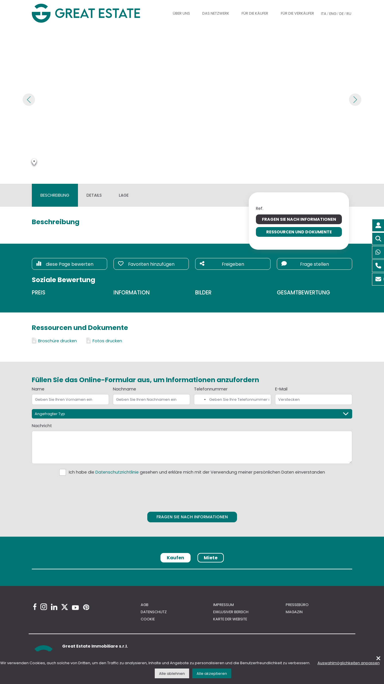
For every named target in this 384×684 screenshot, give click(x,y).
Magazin (294, 612)
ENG (332, 13)
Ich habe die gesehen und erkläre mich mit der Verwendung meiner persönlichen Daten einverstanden (197, 472)
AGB (144, 604)
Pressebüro (297, 604)
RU (348, 13)
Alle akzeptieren (212, 673)
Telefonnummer (211, 389)
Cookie (148, 619)
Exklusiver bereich (230, 612)
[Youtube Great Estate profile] (75, 607)
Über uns (181, 13)
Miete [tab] (211, 557)
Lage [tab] (124, 195)
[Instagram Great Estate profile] (43, 606)
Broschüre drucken (54, 341)
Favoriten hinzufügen (146, 264)
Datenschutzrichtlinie (117, 472)
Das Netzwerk (215, 13)
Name (38, 389)
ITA (323, 13)
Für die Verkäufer (297, 13)
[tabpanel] (192, 570)
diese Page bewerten (64, 264)
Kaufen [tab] (175, 557)
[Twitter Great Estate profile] (64, 607)
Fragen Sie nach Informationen (299, 219)
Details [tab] (94, 195)
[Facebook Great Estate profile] (35, 606)
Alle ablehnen (172, 673)
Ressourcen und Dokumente (299, 232)
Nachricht (42, 426)
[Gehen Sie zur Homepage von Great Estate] (97, 13)
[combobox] (200, 399)
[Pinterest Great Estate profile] (86, 607)
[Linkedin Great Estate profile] (54, 606)
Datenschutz (154, 612)
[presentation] (192, 492)
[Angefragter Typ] (192, 414)
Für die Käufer (255, 13)
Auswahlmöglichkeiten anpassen (349, 663)
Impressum (223, 604)
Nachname (124, 389)
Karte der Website (230, 619)
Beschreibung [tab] (54, 195)
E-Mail (281, 389)
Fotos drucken (104, 341)
